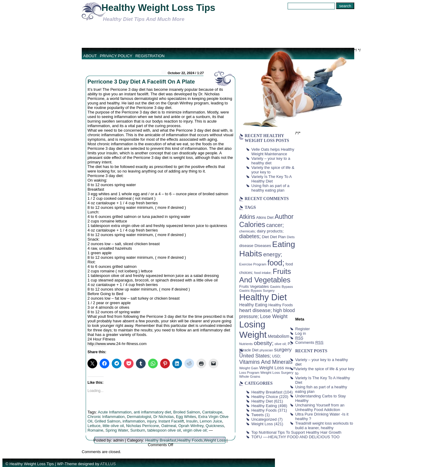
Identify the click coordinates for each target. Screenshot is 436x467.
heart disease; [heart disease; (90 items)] (255, 310)
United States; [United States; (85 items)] (255, 356)
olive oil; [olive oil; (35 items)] (281, 344)
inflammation (134, 421)
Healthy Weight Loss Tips (158, 7)
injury (151, 421)
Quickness (215, 425)
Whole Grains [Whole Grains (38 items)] (249, 376)
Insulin (192, 421)
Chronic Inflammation (106, 416)
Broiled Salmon (186, 412)
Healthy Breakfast (161, 440)
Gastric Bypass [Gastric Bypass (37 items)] (281, 286)
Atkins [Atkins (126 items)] (247, 216)
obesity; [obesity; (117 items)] (263, 343)
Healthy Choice (264, 396)
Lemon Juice (211, 421)
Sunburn (137, 430)
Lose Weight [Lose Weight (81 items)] (274, 316)
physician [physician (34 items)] (266, 350)
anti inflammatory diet (152, 412)
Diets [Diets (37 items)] (291, 237)
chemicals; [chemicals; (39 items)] (247, 231)
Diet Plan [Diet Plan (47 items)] (278, 237)
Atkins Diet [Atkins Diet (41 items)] (264, 217)
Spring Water (116, 430)
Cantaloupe (212, 412)
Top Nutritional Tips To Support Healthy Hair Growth (296, 432)
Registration (150, 56)
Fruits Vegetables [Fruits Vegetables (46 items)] (254, 286)
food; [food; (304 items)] (275, 262)
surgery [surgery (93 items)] (283, 350)
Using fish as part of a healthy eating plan (270, 187)
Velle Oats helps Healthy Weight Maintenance (272, 151)
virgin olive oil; (195, 430)
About (90, 56)
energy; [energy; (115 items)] (272, 254)
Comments (309, 342)
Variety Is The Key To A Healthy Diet (271, 178)
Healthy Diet (262, 401)
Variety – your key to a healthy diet (270, 160)
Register (302, 329)
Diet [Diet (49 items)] (265, 237)
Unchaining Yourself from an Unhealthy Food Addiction (320, 407)
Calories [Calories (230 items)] (252, 225)
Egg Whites (186, 416)
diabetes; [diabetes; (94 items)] (250, 236)
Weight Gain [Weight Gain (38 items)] (248, 368)
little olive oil (113, 425)
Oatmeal (168, 425)
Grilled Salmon (107, 421)
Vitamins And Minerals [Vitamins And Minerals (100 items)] (265, 362)
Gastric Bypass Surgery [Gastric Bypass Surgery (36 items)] (257, 290)
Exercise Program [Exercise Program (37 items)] (252, 264)
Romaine (95, 430)
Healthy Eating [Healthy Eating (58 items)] (253, 304)
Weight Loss (214, 440)
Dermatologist (139, 416)
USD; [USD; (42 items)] (276, 356)
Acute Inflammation (114, 412)
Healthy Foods (190, 440)
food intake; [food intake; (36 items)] (263, 273)
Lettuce (94, 425)
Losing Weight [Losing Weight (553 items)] (253, 329)
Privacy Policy (116, 56)
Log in (300, 333)
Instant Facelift (171, 421)
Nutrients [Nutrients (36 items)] (246, 344)
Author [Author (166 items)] (284, 216)
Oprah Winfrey (190, 425)
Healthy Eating (264, 405)
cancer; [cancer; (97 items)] (275, 225)
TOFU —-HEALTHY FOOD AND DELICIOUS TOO (295, 437)
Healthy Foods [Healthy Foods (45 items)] (280, 305)
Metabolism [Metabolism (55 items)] (278, 336)
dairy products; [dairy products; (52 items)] (270, 231)
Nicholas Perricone (142, 425)
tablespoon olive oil (164, 430)
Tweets (257, 415)
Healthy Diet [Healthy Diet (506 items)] (263, 297)
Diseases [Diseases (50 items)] (263, 245)
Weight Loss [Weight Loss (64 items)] (271, 367)
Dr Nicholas (164, 416)
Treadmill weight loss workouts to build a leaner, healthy (324, 425)
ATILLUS (108, 464)
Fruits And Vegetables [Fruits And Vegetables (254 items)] (265, 275)
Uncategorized (264, 419)
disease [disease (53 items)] (246, 245)
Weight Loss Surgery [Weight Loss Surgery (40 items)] (276, 372)
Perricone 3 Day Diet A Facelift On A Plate (141, 82)
